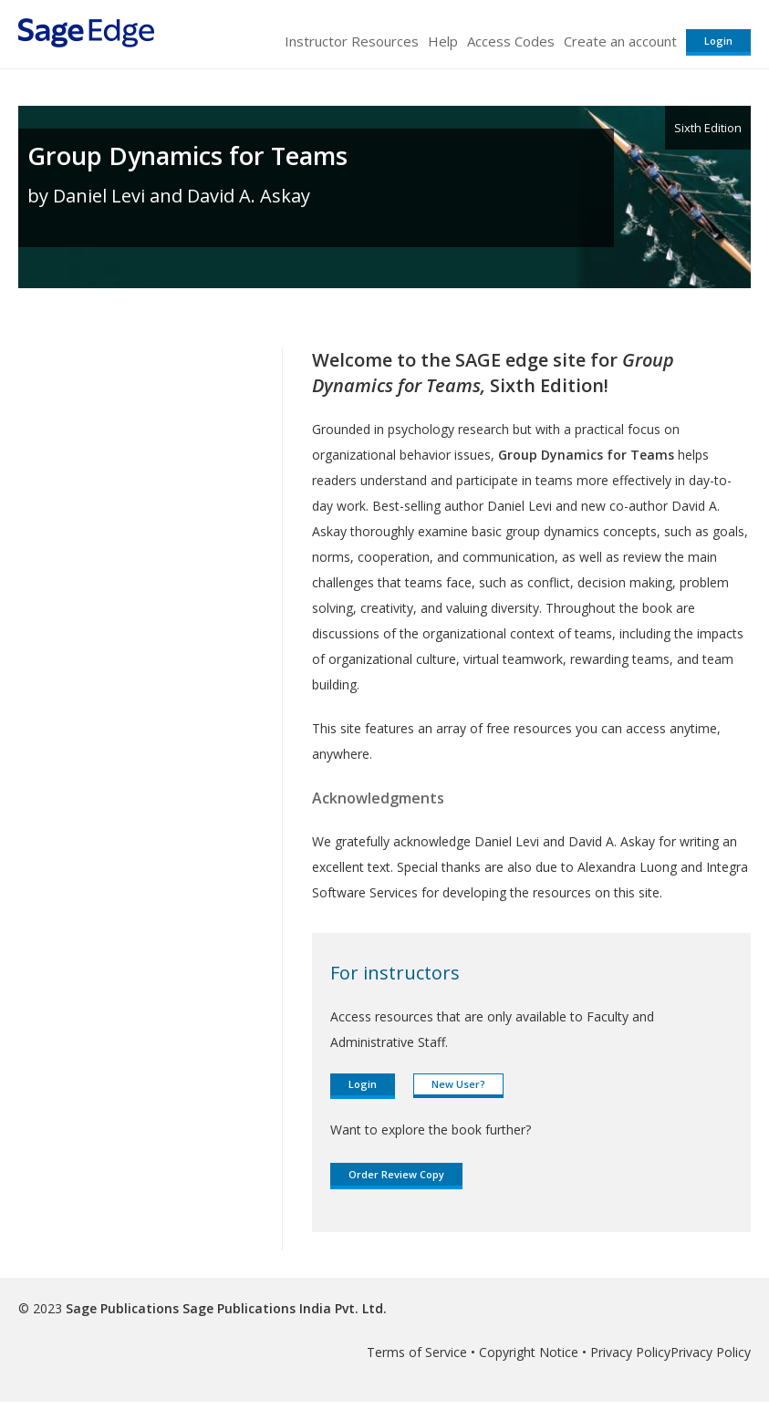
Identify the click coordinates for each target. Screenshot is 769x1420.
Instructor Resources (352, 41)
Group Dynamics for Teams (187, 155)
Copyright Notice (528, 1352)
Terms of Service (417, 1352)
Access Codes (511, 41)
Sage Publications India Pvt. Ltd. (283, 1308)
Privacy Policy (630, 1352)
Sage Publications (122, 1308)
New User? (458, 1084)
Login (718, 40)
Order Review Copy (396, 1174)
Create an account (620, 41)
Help (443, 41)
